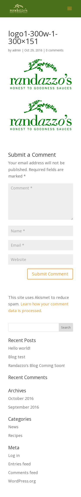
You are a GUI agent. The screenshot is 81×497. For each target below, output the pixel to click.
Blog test (16, 356)
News (13, 426)
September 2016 (23, 407)
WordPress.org (22, 481)
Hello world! (19, 348)
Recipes (15, 435)
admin (16, 50)
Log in (14, 455)
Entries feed (19, 463)
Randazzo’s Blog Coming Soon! (36, 365)
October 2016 (20, 398)
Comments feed (23, 472)
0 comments (55, 50)
